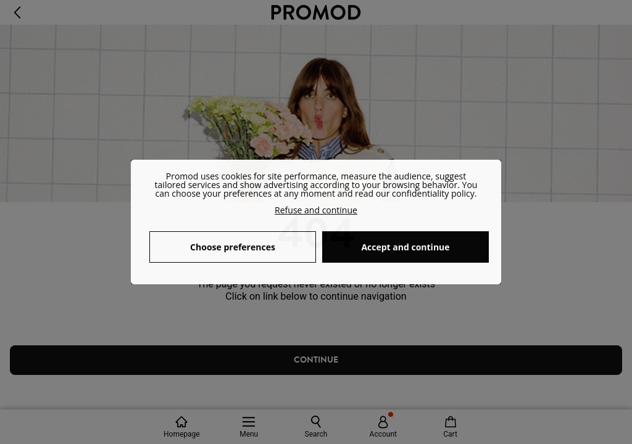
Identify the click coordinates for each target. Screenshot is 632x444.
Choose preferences (232, 247)
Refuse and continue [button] (316, 210)
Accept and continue (405, 247)
